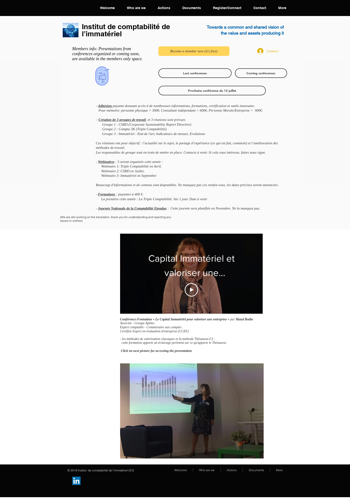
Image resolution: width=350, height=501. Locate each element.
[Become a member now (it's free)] (193, 51)
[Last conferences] (195, 73)
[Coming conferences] (261, 73)
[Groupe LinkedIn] (76, 481)
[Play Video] (191, 289)
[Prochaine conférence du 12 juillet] (212, 90)
